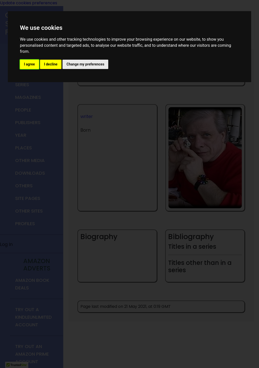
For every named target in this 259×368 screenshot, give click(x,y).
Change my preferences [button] (85, 64)
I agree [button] (29, 64)
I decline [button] (50, 64)
